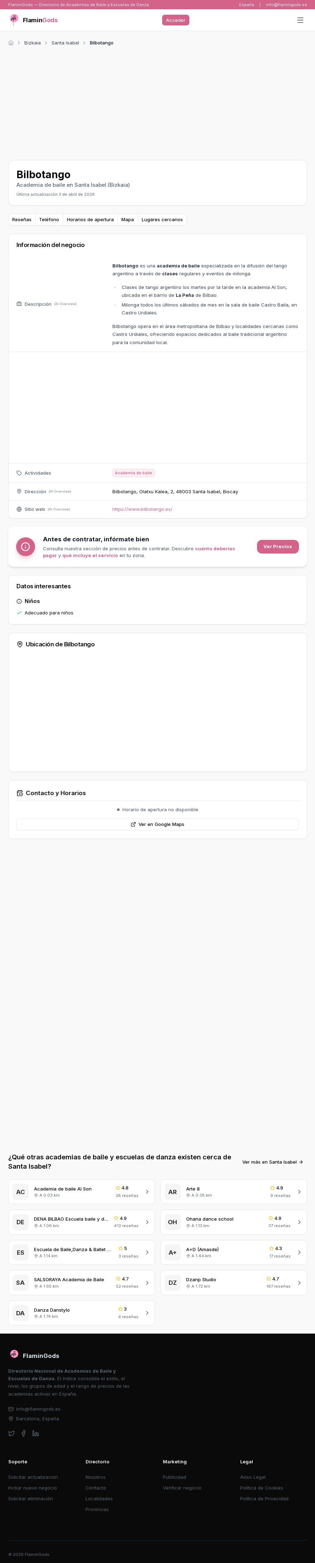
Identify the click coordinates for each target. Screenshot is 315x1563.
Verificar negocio (182, 1488)
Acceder (175, 20)
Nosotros (96, 1477)
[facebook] (23, 1433)
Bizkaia (32, 43)
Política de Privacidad (264, 1498)
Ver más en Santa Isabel (273, 1162)
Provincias (97, 1509)
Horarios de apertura (90, 219)
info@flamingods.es (286, 4)
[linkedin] (35, 1433)
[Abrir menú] (300, 20)
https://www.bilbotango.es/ (142, 509)
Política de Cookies (261, 1488)
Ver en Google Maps (158, 824)
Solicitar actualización (33, 1477)
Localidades (99, 1498)
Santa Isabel (65, 43)
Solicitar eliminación (30, 1498)
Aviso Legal (253, 1477)
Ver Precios (277, 546)
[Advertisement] (157, 102)
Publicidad (174, 1477)
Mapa (127, 219)
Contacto (96, 1488)
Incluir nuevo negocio (32, 1488)
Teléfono (49, 219)
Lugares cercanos (162, 219)
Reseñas (22, 219)
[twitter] (11, 1433)
